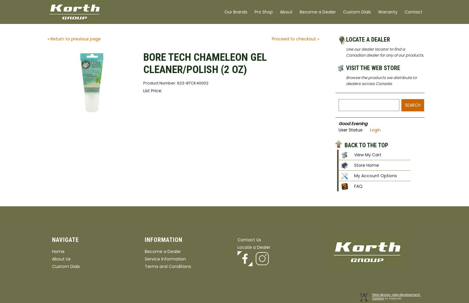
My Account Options (375, 176)
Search (413, 105)
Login (375, 130)
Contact (413, 12)
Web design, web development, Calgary (396, 297)
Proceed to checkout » (295, 39)
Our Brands (235, 12)
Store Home (366, 165)
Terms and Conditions (168, 266)
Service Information (165, 259)
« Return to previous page (74, 39)
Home (58, 251)
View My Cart (367, 155)
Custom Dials (357, 12)
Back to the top (366, 145)
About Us (61, 259)
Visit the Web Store (373, 68)
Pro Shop (264, 12)
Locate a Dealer (368, 39)
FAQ (358, 186)
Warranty (388, 12)
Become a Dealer (318, 12)
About (286, 12)
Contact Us (249, 240)
